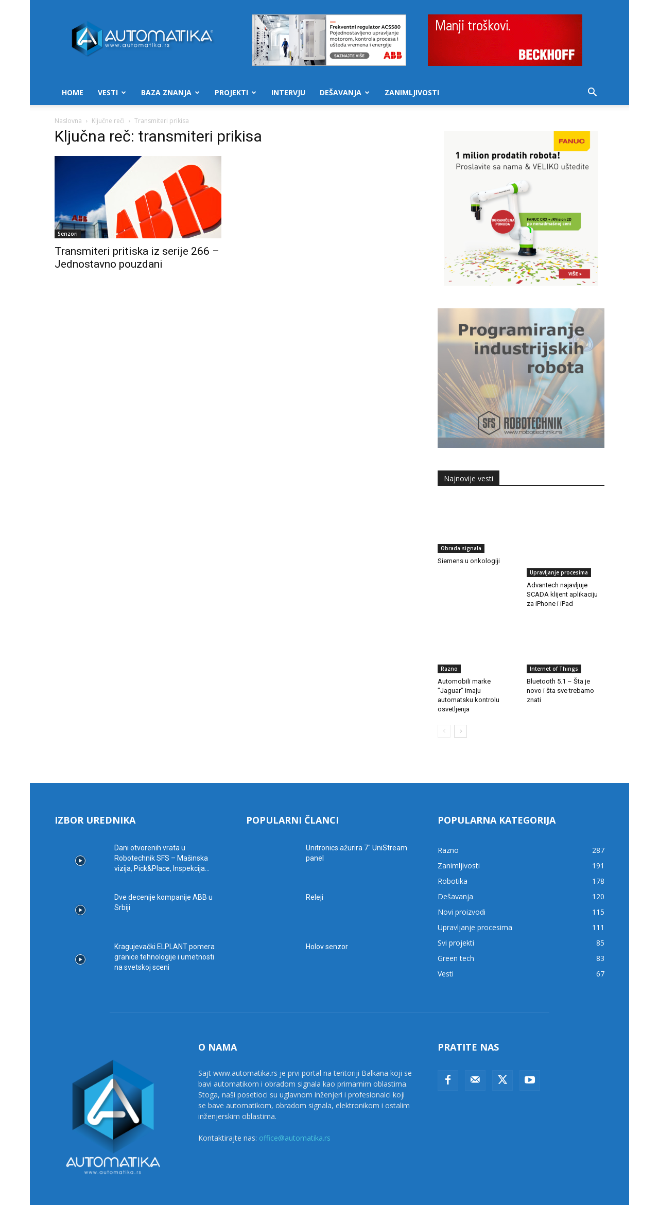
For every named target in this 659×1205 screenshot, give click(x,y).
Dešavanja (345, 92)
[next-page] (460, 707)
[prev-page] (444, 707)
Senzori (68, 233)
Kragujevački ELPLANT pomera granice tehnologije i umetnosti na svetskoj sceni (164, 932)
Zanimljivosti (412, 92)
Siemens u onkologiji (469, 561)
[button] (592, 93)
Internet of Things (554, 644)
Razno (449, 644)
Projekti (235, 92)
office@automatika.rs (295, 1114)
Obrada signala (461, 548)
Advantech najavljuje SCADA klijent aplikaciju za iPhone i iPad (562, 570)
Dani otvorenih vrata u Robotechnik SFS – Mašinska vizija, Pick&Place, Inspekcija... (162, 833)
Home (72, 92)
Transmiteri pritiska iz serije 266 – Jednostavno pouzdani (137, 257)
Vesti (112, 92)
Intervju (288, 92)
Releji (314, 873)
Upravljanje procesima (559, 548)
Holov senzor (327, 922)
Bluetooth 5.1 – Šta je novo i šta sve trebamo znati (560, 666)
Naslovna (68, 120)
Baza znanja (170, 92)
